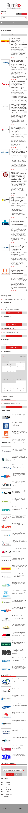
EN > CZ (18, 774)
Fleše (19, 23)
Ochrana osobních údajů (16, 810)
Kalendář (11, 34)
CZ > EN (10, 774)
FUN (19, 13)
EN (5, 13)
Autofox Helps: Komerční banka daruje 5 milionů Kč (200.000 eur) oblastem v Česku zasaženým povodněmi (18, 129)
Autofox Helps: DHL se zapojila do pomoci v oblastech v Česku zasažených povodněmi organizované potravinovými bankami (19, 42)
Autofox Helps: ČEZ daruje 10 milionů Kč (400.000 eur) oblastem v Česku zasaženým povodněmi (19, 271)
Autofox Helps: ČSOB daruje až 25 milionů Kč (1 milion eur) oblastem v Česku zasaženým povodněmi (18, 222)
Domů (7, 23)
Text (16, 34)
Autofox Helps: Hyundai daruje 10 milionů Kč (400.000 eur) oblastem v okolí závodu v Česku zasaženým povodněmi (19, 247)
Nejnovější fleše (6, 296)
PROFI (24, 13)
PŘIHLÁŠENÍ (4, 11)
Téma (6, 34)
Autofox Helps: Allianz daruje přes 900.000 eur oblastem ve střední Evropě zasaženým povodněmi (19, 152)
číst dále (12, 57)
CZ (1, 13)
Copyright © (17, 808)
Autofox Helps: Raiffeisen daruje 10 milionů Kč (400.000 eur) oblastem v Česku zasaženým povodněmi (18, 199)
